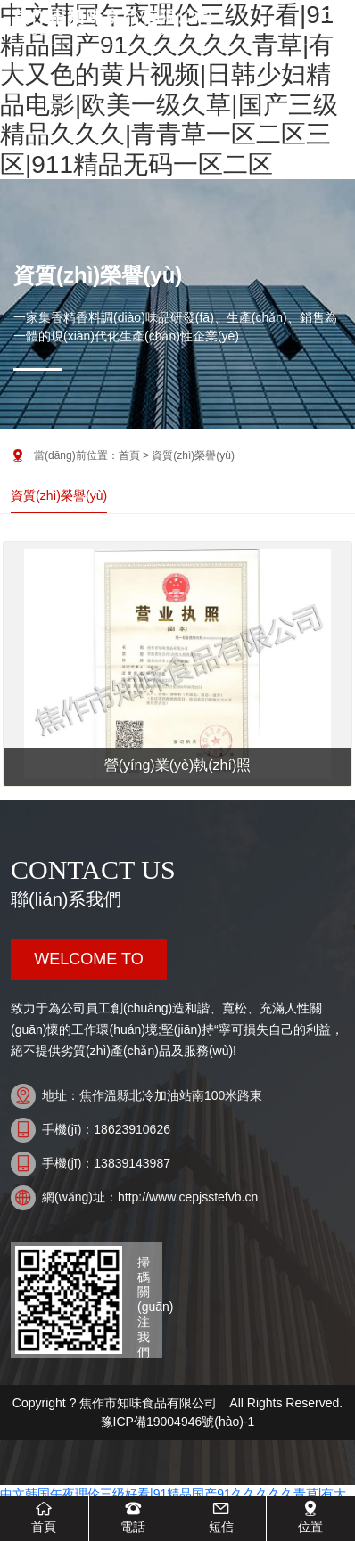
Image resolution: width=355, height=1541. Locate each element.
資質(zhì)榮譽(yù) (59, 495)
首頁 (129, 455)
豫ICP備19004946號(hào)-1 (181, 1421)
